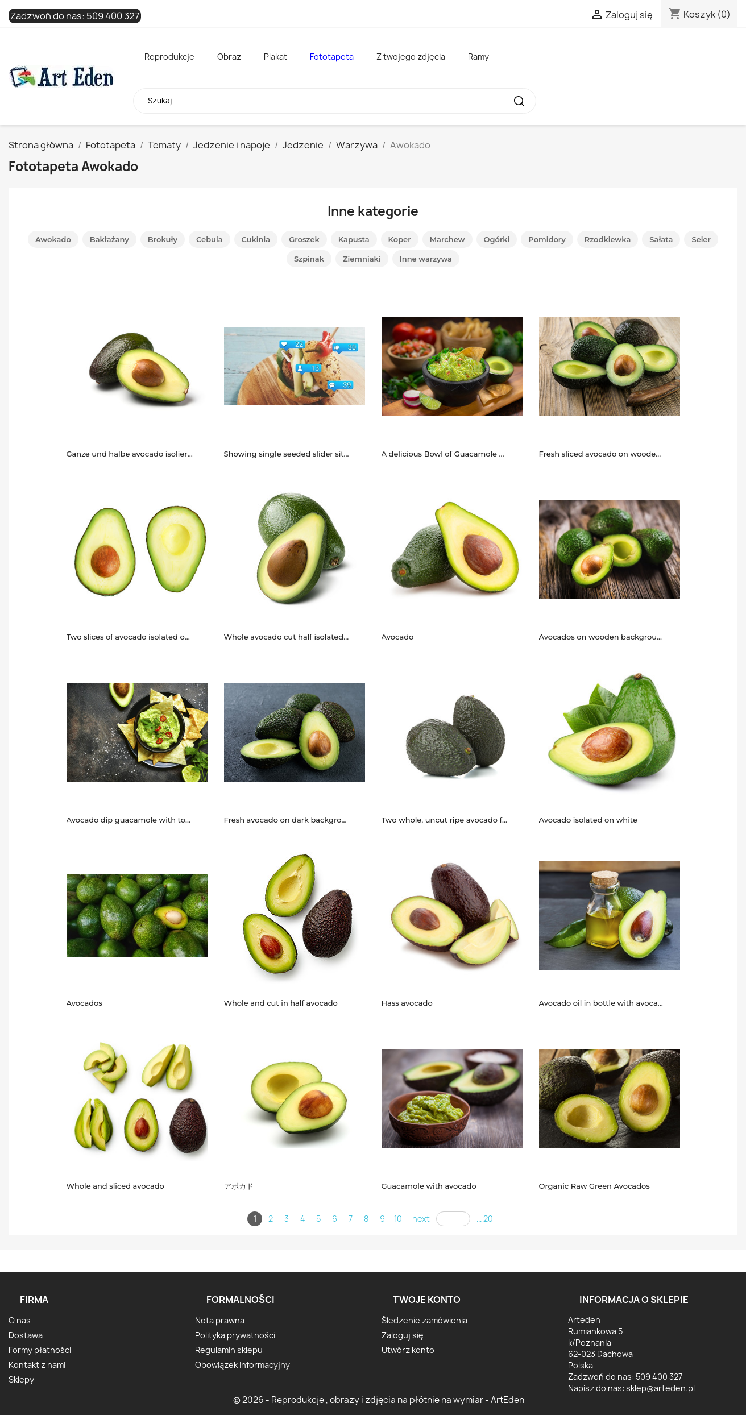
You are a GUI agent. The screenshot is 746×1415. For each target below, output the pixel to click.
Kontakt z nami (37, 1364)
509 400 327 (112, 16)
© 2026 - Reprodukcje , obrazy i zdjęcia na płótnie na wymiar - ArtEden (378, 1400)
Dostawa (26, 1335)
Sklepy (21, 1379)
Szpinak (309, 258)
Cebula (209, 239)
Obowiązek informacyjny (242, 1364)
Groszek (304, 239)
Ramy (478, 56)
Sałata (661, 239)
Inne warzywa (426, 258)
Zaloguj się (403, 1335)
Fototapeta (332, 56)
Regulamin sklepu (229, 1350)
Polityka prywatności (235, 1335)
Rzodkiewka (608, 239)
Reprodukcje (169, 56)
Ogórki (497, 239)
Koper (399, 239)
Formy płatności (40, 1350)
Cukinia (256, 239)
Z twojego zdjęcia (410, 56)
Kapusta (354, 239)
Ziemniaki (362, 258)
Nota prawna (219, 1320)
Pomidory (546, 239)
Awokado (53, 239)
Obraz (229, 56)
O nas (20, 1320)
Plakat (275, 56)
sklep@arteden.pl (660, 1388)
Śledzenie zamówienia (424, 1320)
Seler (701, 239)
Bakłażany (109, 239)
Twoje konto (427, 1299)
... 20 (484, 1218)
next (421, 1218)
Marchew (447, 239)
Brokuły (162, 239)
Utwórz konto (408, 1350)
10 (398, 1218)
